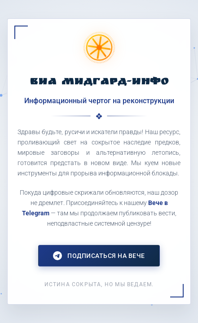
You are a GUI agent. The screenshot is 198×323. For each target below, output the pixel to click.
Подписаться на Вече (99, 255)
